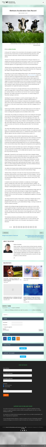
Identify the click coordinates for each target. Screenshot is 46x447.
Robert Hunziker (18, 244)
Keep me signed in (8, 327)
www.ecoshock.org (32, 75)
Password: (5, 324)
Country (5, 389)
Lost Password (6, 330)
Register (4, 328)
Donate (23, 356)
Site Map (23, 428)
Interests (5, 383)
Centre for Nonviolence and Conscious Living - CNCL (16, 427)
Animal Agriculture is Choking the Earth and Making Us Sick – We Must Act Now (12, 298)
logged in (10, 307)
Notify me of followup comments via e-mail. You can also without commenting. (22, 310)
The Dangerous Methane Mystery (31, 278)
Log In (40, 330)
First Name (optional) (7, 373)
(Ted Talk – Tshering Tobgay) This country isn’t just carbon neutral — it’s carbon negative (12, 279)
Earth (26, 13)
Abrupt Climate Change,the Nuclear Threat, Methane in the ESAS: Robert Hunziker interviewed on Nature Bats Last (32, 299)
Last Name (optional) (7, 378)
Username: (5, 322)
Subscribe (23, 348)
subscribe (30, 310)
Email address (6, 368)
